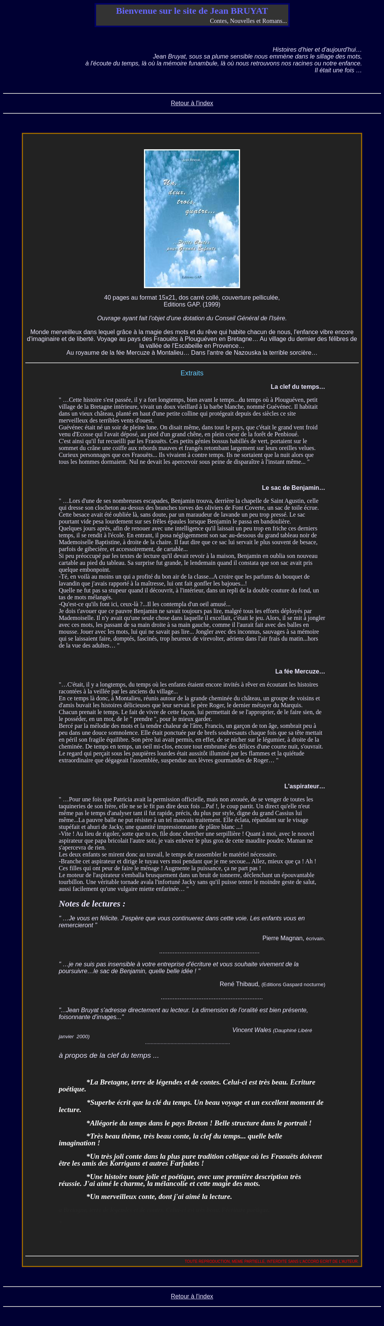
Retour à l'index (192, 103)
